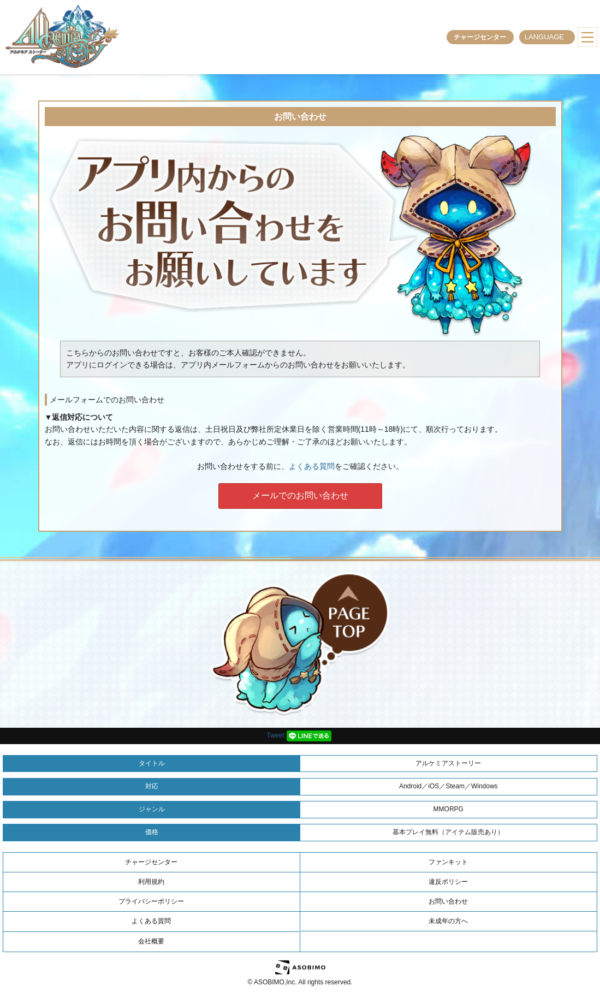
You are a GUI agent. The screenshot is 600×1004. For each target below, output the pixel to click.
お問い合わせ (448, 901)
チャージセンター (480, 37)
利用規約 (151, 882)
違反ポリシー (448, 882)
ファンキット (448, 862)
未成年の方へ (448, 921)
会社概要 (151, 941)
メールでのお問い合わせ (300, 495)
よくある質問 (312, 466)
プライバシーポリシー (151, 901)
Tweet (275, 735)
